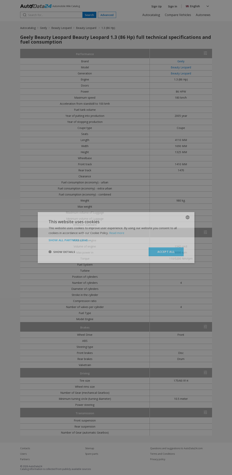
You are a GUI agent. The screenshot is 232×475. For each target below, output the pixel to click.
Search (89, 15)
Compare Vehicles (178, 15)
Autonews (203, 15)
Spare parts (91, 454)
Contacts (25, 448)
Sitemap (89, 448)
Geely (43, 28)
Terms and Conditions (162, 454)
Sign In (172, 6)
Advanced (107, 15)
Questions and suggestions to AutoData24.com (176, 448)
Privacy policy (157, 459)
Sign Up (156, 6)
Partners (25, 459)
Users (23, 454)
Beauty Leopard (61, 28)
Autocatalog (151, 15)
